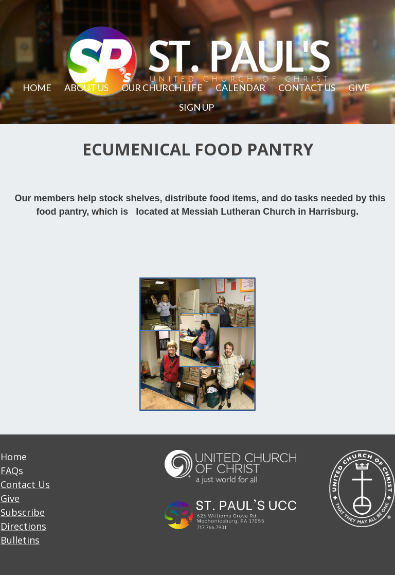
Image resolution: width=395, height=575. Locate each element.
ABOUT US (86, 87)
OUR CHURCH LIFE (162, 87)
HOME (37, 87)
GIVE (359, 87)
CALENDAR (240, 87)
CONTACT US (306, 87)
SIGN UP (196, 107)
